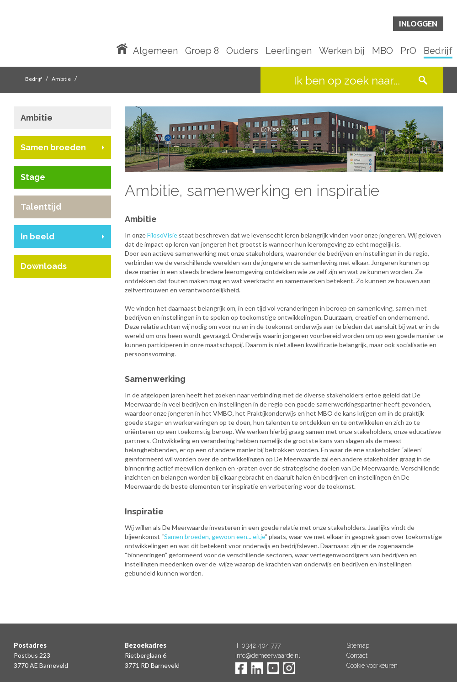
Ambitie (61, 78)
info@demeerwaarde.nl (267, 655)
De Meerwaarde (68, 35)
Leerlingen (289, 51)
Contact (356, 655)
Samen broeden (53, 147)
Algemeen (155, 51)
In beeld (37, 236)
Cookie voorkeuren (372, 665)
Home (124, 48)
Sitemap (357, 645)
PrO (408, 51)
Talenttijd (41, 206)
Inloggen (418, 23)
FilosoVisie (162, 235)
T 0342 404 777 (258, 645)
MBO (382, 51)
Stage (33, 177)
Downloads (44, 266)
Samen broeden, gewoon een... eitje (214, 536)
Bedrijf (438, 51)
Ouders (242, 51)
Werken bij (342, 51)
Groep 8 (202, 51)
